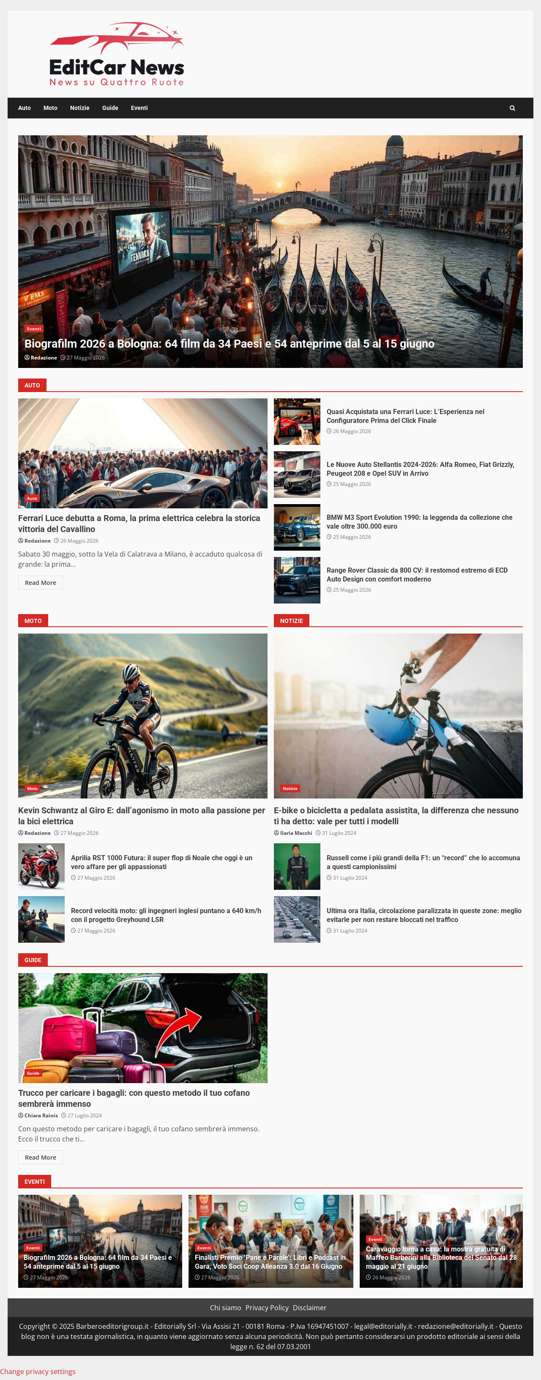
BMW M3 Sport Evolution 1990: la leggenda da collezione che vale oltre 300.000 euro (297, 527)
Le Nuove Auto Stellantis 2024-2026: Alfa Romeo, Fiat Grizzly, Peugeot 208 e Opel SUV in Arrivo (297, 474)
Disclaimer (310, 1307)
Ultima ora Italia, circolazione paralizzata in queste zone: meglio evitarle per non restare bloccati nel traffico (297, 919)
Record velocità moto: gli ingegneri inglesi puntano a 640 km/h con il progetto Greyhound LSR (41, 919)
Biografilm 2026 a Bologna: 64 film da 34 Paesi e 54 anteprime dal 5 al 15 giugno (270, 251)
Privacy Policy (267, 1307)
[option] (270, 251)
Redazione (44, 357)
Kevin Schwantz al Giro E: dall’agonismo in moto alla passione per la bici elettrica (143, 716)
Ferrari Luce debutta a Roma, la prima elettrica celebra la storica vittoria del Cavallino (143, 453)
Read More (40, 583)
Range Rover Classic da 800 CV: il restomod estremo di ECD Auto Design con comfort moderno (297, 580)
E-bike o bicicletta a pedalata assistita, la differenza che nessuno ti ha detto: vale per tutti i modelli (398, 716)
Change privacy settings (38, 1371)
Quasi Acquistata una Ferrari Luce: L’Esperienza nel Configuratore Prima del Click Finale (297, 421)
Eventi (139, 107)
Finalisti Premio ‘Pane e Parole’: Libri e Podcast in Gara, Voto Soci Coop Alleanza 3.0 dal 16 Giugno (270, 1262)
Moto (50, 107)
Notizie (80, 107)
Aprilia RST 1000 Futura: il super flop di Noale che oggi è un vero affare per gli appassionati (41, 866)
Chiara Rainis (41, 1115)
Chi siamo (225, 1307)
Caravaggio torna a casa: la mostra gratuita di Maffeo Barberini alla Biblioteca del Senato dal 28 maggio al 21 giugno (441, 1258)
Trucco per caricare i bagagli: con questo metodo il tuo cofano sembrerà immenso (143, 1028)
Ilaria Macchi (296, 833)
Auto (24, 107)
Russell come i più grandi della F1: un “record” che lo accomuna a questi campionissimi (297, 866)
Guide (110, 107)
